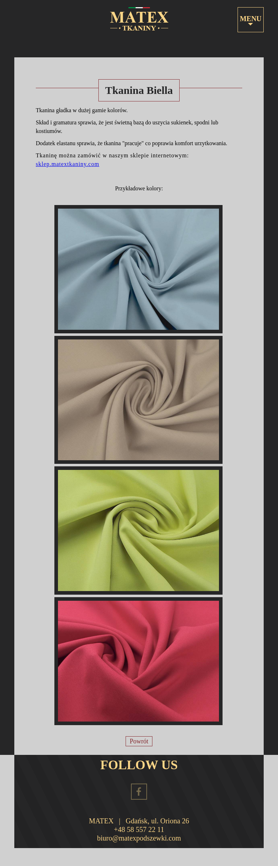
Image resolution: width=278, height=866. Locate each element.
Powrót (139, 741)
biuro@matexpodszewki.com (139, 838)
